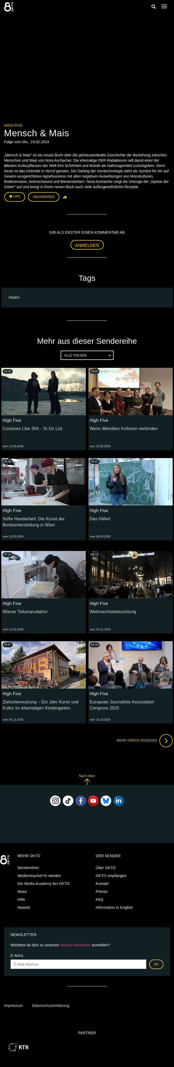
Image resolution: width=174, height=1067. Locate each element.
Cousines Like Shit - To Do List (32, 428)
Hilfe (21, 899)
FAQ (99, 899)
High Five (13, 125)
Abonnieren (44, 197)
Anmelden (87, 245)
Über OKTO (106, 868)
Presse (102, 891)
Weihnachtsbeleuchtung (113, 611)
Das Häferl (100, 519)
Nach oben (87, 779)
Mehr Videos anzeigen (145, 740)
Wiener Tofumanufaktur (25, 611)
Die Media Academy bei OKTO (43, 883)
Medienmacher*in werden (39, 876)
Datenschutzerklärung (50, 1005)
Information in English (114, 907)
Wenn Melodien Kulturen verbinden (124, 428)
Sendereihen (28, 868)
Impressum (13, 1005)
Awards (23, 907)
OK (156, 964)
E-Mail (17, 955)
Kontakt (102, 883)
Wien (15, 297)
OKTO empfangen (111, 876)
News (22, 891)
